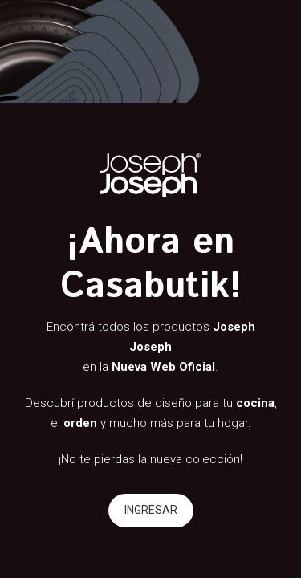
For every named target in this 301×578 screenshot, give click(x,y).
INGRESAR (150, 509)
